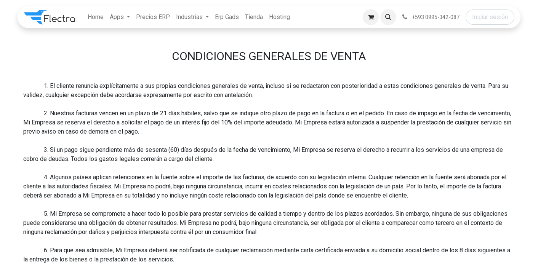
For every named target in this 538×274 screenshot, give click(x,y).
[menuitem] (96, 17)
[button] (388, 17)
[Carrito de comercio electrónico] (371, 17)
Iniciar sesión (490, 17)
